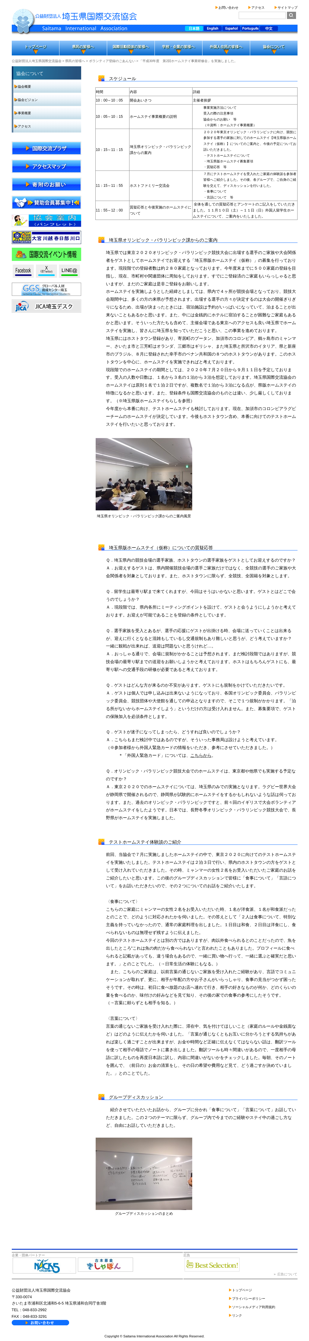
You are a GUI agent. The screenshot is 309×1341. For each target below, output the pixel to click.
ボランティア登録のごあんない (112, 61)
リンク (237, 1315)
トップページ (35, 47)
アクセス (258, 7)
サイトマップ (288, 7)
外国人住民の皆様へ (226, 47)
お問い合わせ (228, 7)
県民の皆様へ (83, 47)
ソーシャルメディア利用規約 (253, 1307)
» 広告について (285, 1274)
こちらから (201, 755)
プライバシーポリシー (248, 1298)
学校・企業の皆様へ (178, 47)
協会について (274, 47)
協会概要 (24, 86)
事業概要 (24, 113)
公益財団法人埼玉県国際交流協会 (37, 61)
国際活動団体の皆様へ (131, 47)
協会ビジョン (28, 100)
